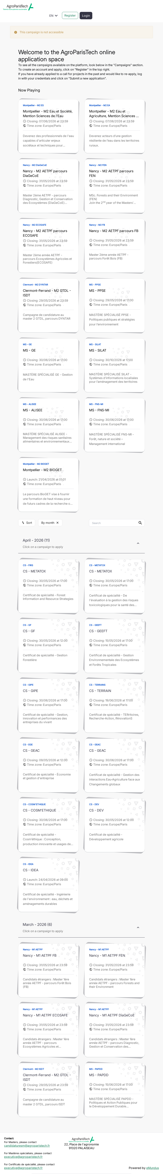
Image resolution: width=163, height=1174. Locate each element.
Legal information (33, 1168)
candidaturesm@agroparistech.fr (27, 1137)
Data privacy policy (62, 1168)
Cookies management (126, 1168)
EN (122, 6)
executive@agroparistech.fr (23, 1148)
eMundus (152, 1159)
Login (154, 7)
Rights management (94, 1168)
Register (137, 7)
